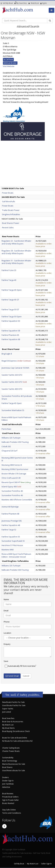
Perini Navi (6, 429)
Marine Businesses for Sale (13, 764)
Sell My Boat (7, 3)
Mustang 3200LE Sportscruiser (15, 469)
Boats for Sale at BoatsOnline (14, 737)
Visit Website (8, 66)
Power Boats (7, 192)
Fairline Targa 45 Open (12, 290)
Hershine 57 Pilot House (12, 545)
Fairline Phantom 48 (10, 513)
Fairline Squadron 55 (11, 536)
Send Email (12, 675)
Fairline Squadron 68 (11, 339)
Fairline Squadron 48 (11, 525)
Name (6, 599)
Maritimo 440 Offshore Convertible (17, 499)
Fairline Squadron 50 (11, 321)
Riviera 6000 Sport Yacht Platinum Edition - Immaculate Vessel (16, 555)
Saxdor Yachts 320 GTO (12, 375)
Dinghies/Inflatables (11, 214)
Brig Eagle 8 (7, 353)
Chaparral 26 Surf (9, 450)
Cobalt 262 (6, 446)
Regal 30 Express (9, 360)
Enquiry (7, 644)
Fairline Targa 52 (9, 529)
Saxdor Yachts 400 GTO (12, 389)
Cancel (26, 675)
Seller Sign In (46, 863)
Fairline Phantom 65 (10, 335)
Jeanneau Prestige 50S (12, 520)
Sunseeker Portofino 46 (12, 495)
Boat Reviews (7, 793)
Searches (20, 3)
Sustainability (7, 757)
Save (6, 661)
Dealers (5, 777)
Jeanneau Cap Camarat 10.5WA (15, 367)
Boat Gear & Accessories (12, 721)
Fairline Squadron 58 (11, 330)
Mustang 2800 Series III (12, 465)
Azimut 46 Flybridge (10, 506)
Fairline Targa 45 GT (10, 299)
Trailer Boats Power (11, 210)
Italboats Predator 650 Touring (15, 442)
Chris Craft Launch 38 (11, 478)
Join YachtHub (8, 784)
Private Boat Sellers (10, 797)
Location (7, 633)
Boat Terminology (9, 761)
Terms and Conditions (11, 813)
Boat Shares (7, 767)
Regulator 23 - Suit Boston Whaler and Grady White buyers (16, 242)
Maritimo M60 (7, 549)
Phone (7, 621)
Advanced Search (27, 26)
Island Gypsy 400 (9, 486)
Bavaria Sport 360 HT (11, 482)
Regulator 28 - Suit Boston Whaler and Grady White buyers (16, 252)
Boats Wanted (8, 803)
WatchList (33, 3)
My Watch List (7, 725)
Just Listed (6, 712)
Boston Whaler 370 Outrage (14, 473)
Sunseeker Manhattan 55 (13, 410)
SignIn (41, 3)
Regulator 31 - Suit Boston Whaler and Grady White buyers (16, 262)
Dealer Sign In (7, 780)
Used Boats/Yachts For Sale (13, 705)
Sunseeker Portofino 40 (12, 491)
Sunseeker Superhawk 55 (13, 541)
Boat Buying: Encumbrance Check (16, 731)
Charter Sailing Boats (11, 748)
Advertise (6, 787)
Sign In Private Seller (10, 800)
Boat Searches (8, 718)
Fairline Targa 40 (9, 280)
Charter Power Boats (11, 751)
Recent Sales (8, 227)
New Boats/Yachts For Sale (13, 702)
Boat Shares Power (10, 223)
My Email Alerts (8, 728)
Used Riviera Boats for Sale (13, 770)
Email (6, 610)
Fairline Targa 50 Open (12, 316)
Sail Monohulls (8, 201)
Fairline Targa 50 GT (10, 309)
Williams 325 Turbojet (11, 437)
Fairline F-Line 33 (9, 270)
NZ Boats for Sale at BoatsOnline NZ (17, 741)
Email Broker (10, 63)
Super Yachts (7, 708)
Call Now (8, 59)
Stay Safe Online (9, 809)
